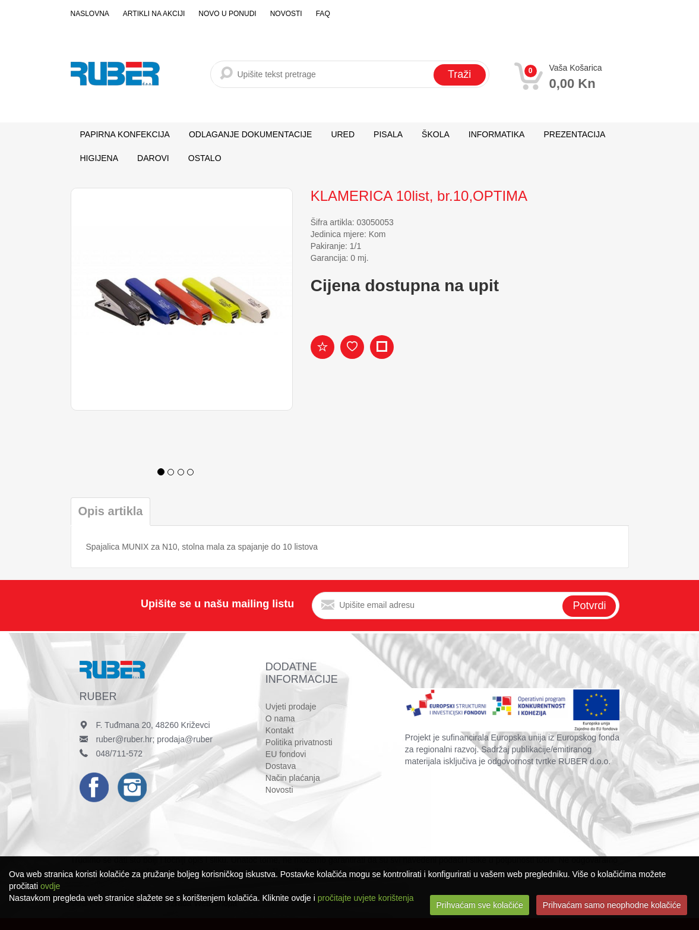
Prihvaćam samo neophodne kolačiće (612, 905)
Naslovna (90, 14)
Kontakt (279, 730)
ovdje (50, 886)
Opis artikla (110, 511)
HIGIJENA (99, 158)
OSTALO (205, 158)
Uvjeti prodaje (291, 706)
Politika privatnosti (299, 742)
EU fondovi (285, 754)
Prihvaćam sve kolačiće (480, 905)
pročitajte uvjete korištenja (366, 898)
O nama (280, 718)
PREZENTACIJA (574, 134)
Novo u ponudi (227, 14)
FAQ (323, 14)
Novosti (286, 14)
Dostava (280, 766)
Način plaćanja (292, 778)
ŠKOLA (436, 134)
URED (343, 134)
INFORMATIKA (497, 134)
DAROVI (153, 158)
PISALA (388, 134)
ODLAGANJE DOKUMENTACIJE (250, 134)
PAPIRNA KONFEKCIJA (125, 134)
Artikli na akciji (154, 14)
